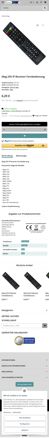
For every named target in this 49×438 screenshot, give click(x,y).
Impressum (7, 412)
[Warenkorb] (45, 2)
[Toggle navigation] (3, 1)
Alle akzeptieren (25, 418)
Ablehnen (25, 430)
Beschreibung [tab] (7, 156)
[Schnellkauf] (22, 325)
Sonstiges (24, 245)
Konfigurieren (25, 424)
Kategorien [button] (7, 310)
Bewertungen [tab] (21, 156)
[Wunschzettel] (41, 2)
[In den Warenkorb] (24, 135)
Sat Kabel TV (25, 241)
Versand (19, 100)
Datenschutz (17, 412)
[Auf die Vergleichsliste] (37, 25)
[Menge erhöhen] (45, 129)
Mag (23, 249)
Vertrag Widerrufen (24, 384)
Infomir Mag (14, 87)
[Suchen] (22, 8)
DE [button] (31, 2)
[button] (37, 2)
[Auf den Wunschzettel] (43, 25)
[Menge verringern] (4, 129)
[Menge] (24, 129)
